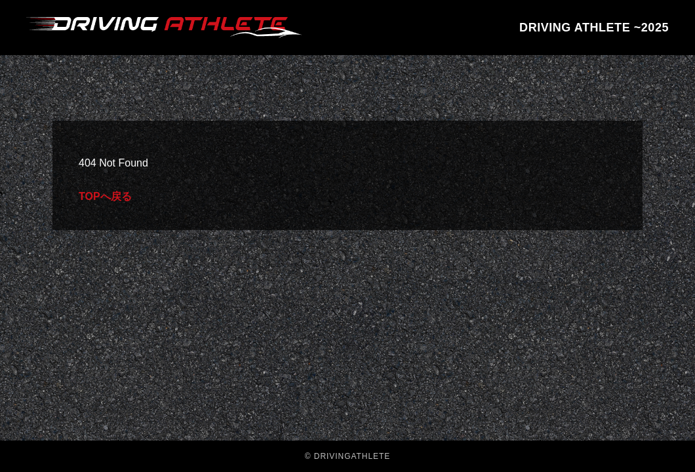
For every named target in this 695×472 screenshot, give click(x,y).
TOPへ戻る (105, 196)
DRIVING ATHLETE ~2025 (594, 27)
